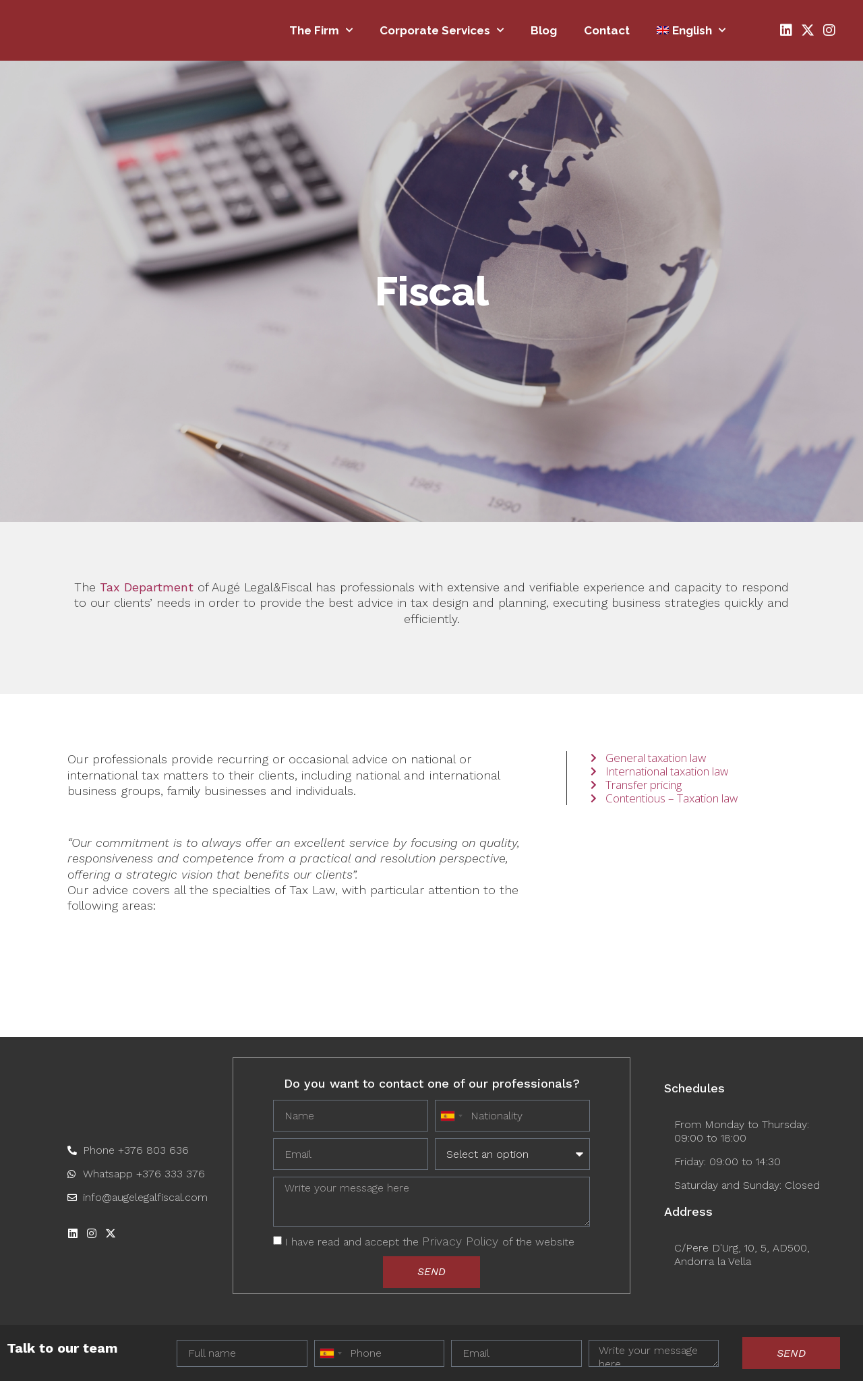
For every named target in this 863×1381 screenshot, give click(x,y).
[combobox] (330, 1353)
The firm (321, 30)
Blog (544, 30)
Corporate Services (442, 30)
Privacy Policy (462, 1240)
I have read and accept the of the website (429, 1241)
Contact (607, 30)
